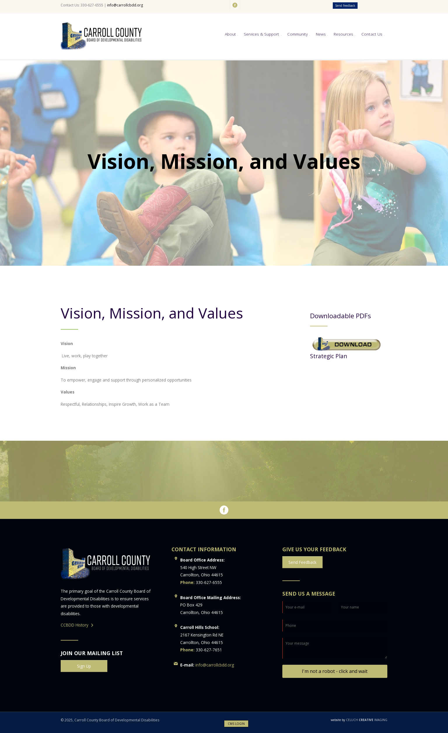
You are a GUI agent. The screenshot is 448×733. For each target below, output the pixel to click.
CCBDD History (74, 625)
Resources (343, 34)
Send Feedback (345, 6)
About (230, 34)
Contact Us (371, 34)
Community (297, 34)
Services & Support (261, 34)
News (321, 34)
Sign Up (84, 666)
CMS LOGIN (236, 724)
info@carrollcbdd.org (125, 5)
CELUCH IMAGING (359, 720)
